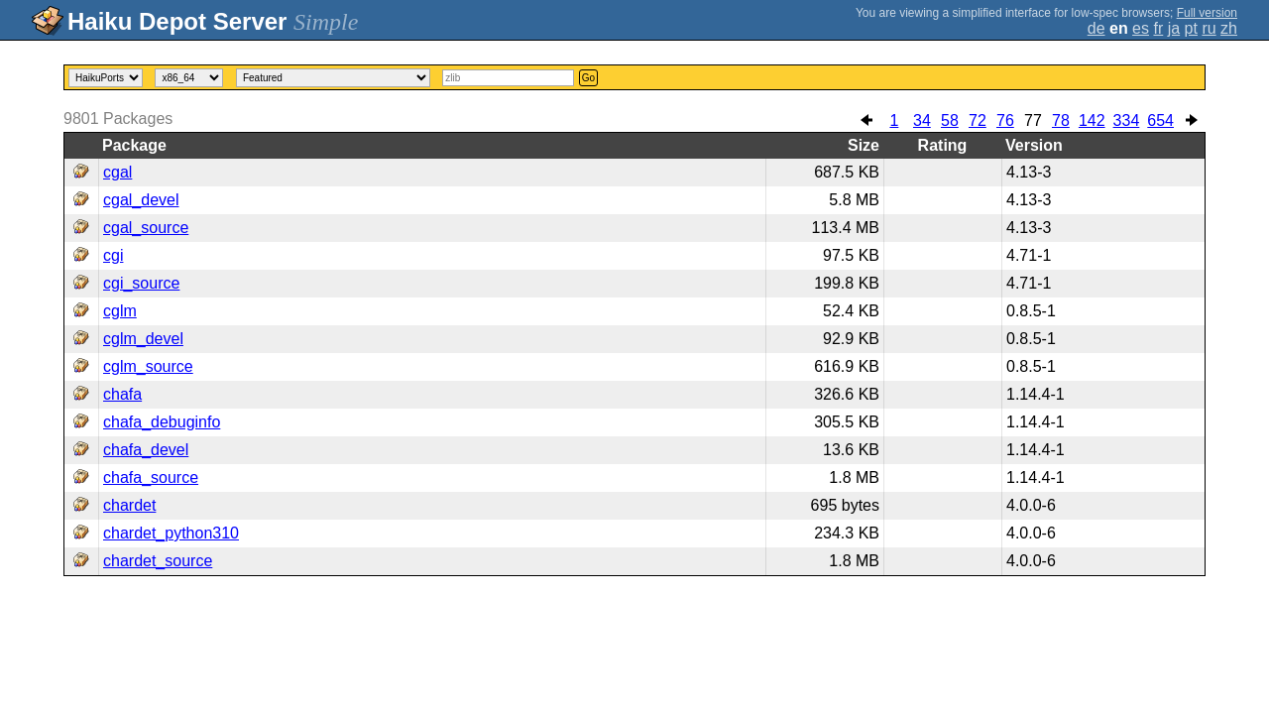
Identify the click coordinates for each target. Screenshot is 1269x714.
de (1096, 28)
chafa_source (150, 477)
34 (922, 120)
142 (1092, 120)
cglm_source (148, 366)
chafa (122, 394)
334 (1126, 120)
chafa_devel (145, 449)
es (1140, 28)
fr (1158, 28)
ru (1208, 28)
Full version (1207, 13)
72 (977, 120)
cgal (117, 172)
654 (1160, 120)
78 (1061, 120)
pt (1191, 28)
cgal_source (145, 227)
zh (1228, 28)
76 (1005, 120)
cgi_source (141, 283)
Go (588, 77)
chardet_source (157, 560)
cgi (113, 255)
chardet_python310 (171, 533)
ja (1174, 28)
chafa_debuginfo (161, 422)
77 (1033, 120)
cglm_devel (143, 338)
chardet (129, 505)
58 (950, 120)
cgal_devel (141, 199)
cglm (120, 310)
